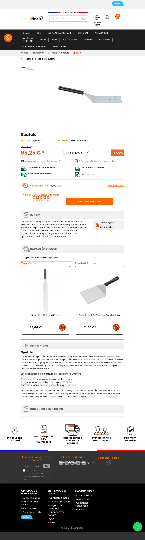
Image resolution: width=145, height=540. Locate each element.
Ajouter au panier (89, 201)
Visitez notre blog (108, 458)
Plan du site (82, 509)
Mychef (36, 140)
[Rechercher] (68, 18)
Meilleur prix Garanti (14, 439)
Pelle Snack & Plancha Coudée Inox (99, 315)
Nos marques (29, 508)
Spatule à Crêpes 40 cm (45, 315)
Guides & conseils (31, 512)
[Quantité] (90, 196)
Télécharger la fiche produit (107, 224)
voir (25, 479)
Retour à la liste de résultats (39, 58)
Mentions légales (31, 497)
